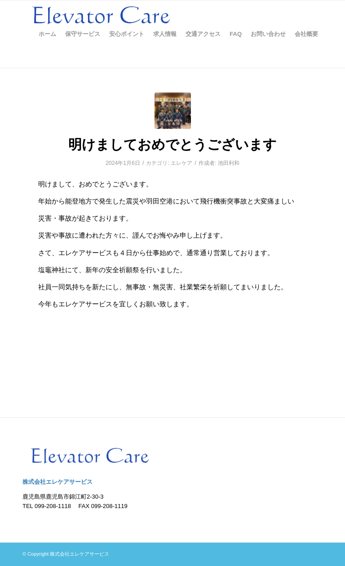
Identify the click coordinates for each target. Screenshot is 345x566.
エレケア (181, 163)
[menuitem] (47, 34)
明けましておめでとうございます (172, 144)
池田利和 (228, 163)
